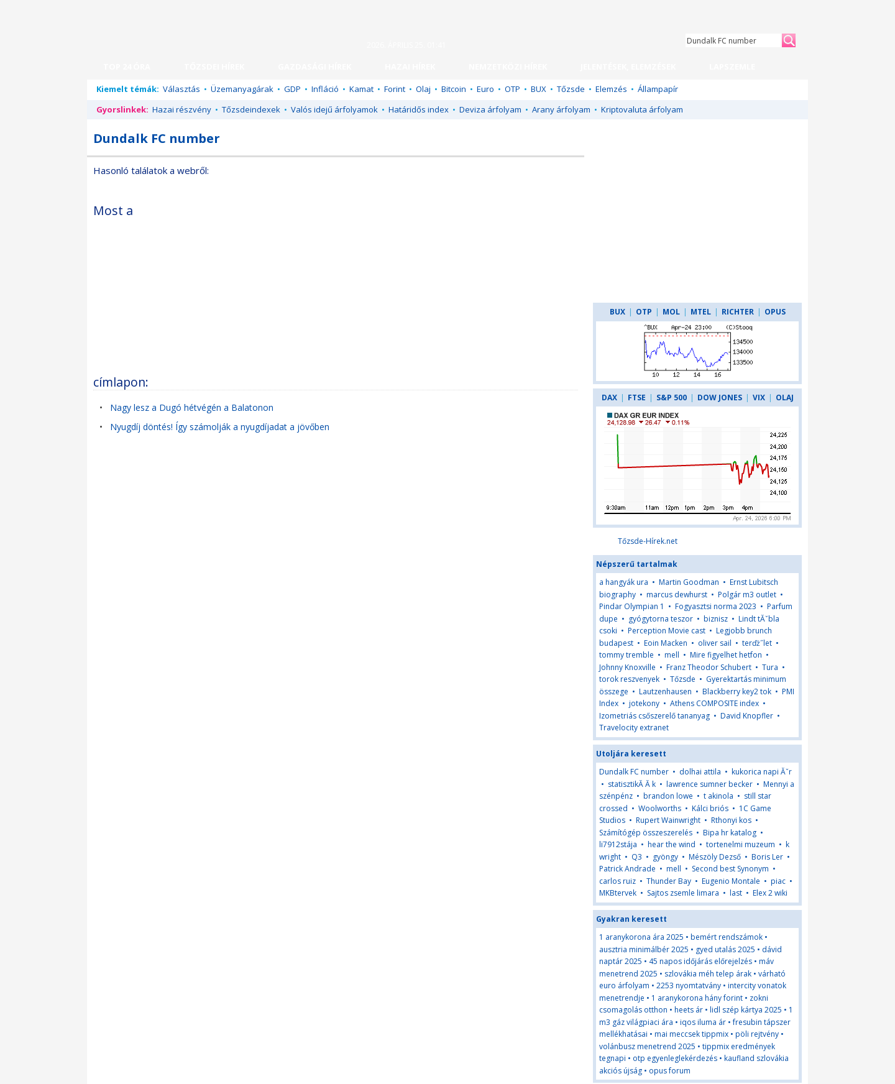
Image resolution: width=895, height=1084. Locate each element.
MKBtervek (617, 893)
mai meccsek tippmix (691, 1034)
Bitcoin (453, 88)
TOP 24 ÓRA (126, 66)
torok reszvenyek (629, 679)
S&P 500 (671, 397)
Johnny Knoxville (627, 667)
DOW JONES (719, 397)
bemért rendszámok (727, 937)
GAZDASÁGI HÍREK (314, 66)
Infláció (325, 88)
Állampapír (658, 88)
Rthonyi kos (731, 820)
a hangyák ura (623, 582)
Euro (485, 88)
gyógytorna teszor (660, 618)
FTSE (637, 397)
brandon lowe (668, 796)
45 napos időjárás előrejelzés (700, 961)
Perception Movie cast (666, 630)
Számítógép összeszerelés (645, 832)
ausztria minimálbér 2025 (644, 949)
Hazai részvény (181, 109)
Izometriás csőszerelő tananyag (654, 715)
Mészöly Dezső (715, 857)
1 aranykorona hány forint (697, 998)
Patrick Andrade (627, 868)
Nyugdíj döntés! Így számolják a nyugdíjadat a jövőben (219, 427)
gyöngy (665, 857)
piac (778, 881)
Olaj (423, 88)
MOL (671, 311)
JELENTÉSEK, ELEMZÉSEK (628, 66)
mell (671, 655)
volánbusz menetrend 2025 (647, 1046)
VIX (759, 397)
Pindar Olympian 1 (631, 606)
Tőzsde (571, 88)
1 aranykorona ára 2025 (641, 937)
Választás (181, 88)
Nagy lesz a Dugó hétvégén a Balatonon (191, 407)
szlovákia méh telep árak (707, 973)
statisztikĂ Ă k (632, 784)
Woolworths (659, 808)
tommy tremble (626, 655)
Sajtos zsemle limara (683, 893)
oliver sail (715, 643)
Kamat (361, 88)
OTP (512, 88)
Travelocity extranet (634, 727)
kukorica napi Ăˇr (762, 771)
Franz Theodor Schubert (708, 667)
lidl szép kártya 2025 (746, 1009)
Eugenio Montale (731, 881)
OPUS (775, 311)
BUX (538, 88)
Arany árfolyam (561, 109)
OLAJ (785, 397)
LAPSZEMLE (732, 66)
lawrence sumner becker (709, 784)
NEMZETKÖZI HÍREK (508, 66)
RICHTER (738, 311)
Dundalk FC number (634, 771)
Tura (770, 667)
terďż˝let (757, 643)
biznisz (716, 618)
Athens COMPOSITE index (714, 703)
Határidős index (418, 109)
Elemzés (611, 88)
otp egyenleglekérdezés (675, 1058)
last (736, 893)
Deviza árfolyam (490, 109)
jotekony (644, 703)
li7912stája (618, 844)
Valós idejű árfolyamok (334, 109)
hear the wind (671, 844)
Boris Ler (767, 857)
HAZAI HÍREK (410, 66)
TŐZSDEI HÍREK (214, 66)
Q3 (636, 857)
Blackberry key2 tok (736, 691)
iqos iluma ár (703, 1022)
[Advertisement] (470, 282)
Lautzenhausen (665, 691)
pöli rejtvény (757, 1034)
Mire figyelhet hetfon (726, 655)
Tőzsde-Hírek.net (647, 541)
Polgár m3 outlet (747, 594)
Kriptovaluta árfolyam (642, 109)
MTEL (701, 311)
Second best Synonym (730, 868)
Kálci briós (710, 808)
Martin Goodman (689, 582)
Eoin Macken (665, 643)
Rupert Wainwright (668, 820)
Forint (394, 88)
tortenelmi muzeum (740, 844)
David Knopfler (746, 715)
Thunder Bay (668, 881)
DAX (609, 397)
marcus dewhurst (676, 594)
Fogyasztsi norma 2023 (715, 606)
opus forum (670, 1070)
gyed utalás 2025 (725, 949)
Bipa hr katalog (729, 832)
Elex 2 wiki (770, 893)
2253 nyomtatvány (688, 985)
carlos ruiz (617, 881)
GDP (292, 88)
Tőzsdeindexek (251, 109)
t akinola (718, 796)
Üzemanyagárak (242, 88)
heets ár (688, 1009)
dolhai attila (700, 771)
